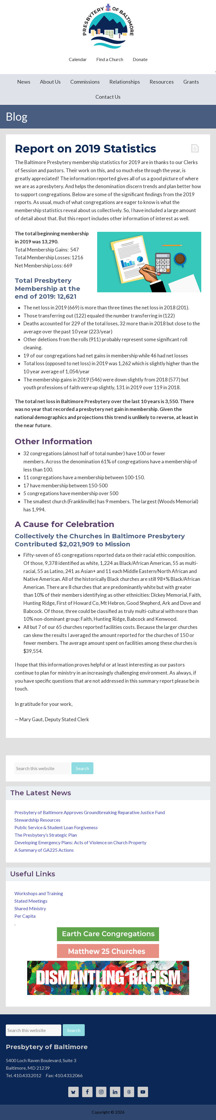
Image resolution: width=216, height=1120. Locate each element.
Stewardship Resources (37, 819)
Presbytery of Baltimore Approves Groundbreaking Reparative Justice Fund (89, 812)
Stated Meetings (30, 901)
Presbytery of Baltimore (108, 26)
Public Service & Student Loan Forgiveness (56, 827)
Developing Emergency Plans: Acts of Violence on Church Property (80, 842)
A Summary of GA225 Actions (44, 850)
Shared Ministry (30, 908)
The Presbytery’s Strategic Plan (45, 835)
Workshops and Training (38, 893)
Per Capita (25, 916)
